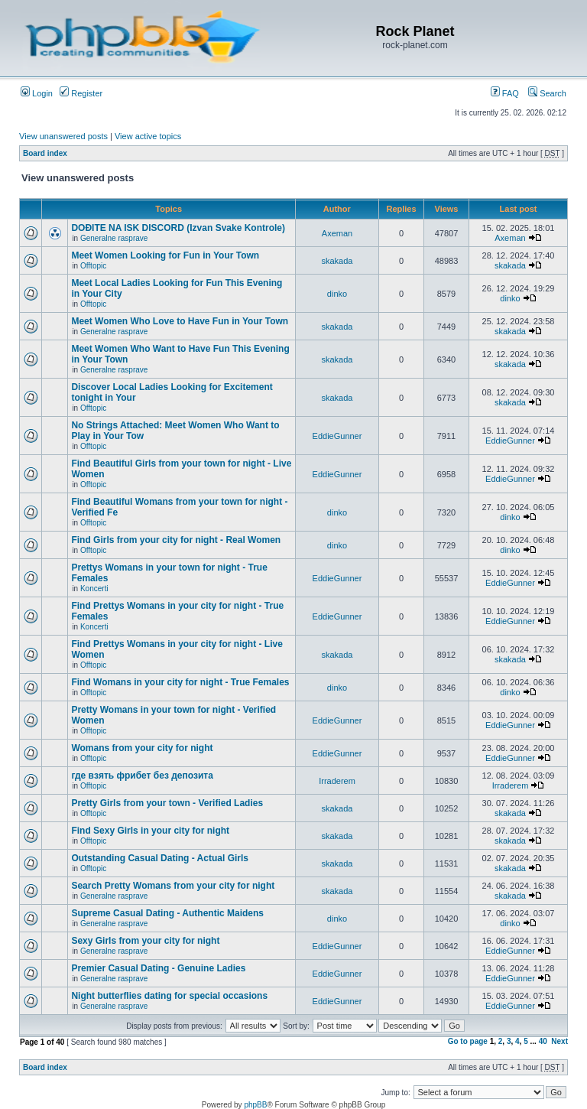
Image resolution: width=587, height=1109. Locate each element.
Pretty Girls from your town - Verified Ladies (167, 803)
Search (547, 93)
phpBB (255, 1105)
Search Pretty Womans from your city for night (172, 885)
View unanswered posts (63, 136)
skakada (337, 260)
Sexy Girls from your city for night (145, 940)
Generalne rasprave (114, 238)
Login (37, 93)
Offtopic (93, 266)
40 (543, 1041)
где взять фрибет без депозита (141, 775)
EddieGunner (337, 436)
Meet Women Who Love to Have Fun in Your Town (179, 321)
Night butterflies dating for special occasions (169, 995)
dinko (337, 293)
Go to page (468, 1041)
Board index (45, 153)
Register (81, 93)
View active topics (148, 136)
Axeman (337, 233)
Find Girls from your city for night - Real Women (176, 540)
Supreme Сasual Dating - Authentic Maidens (167, 913)
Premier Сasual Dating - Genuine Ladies (158, 968)
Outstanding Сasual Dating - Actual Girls (159, 858)
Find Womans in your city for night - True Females (180, 682)
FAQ (505, 93)
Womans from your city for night (141, 748)
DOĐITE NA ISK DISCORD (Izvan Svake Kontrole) (178, 228)
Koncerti (94, 588)
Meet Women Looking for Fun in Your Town (165, 255)
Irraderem (337, 780)
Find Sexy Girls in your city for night (150, 830)
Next (559, 1041)
